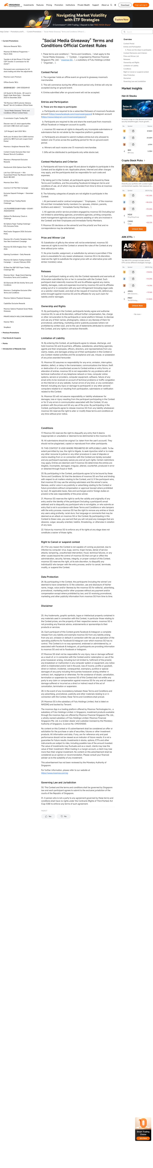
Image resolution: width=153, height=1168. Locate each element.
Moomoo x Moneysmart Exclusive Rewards (16, 160)
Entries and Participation (132, 47)
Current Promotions (33, 32)
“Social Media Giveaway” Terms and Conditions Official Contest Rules (17, 111)
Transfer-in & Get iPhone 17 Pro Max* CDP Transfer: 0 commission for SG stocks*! (17, 61)
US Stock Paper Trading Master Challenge (15, 202)
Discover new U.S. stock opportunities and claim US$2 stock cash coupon (17, 124)
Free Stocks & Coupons (12, 338)
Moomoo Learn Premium (12, 77)
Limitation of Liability (130, 66)
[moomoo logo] (12, 4)
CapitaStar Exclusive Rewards (14, 303)
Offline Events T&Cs (11, 82)
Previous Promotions (11, 333)
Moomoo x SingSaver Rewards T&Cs (17, 146)
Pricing (49, 5)
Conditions (127, 69)
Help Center (4, 32)
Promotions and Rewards (17, 32)
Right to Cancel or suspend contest (136, 72)
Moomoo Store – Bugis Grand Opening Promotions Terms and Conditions (17, 276)
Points (5, 343)
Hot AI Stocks (129, 95)
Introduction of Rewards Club (14, 349)
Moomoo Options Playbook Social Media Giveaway (18, 310)
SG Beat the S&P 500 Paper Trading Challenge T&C (17, 268)
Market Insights (132, 88)
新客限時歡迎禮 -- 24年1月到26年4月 (17, 88)
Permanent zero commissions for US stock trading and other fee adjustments (18, 70)
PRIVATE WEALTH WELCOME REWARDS (18, 316)
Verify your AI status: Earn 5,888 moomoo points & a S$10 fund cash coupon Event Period (19, 139)
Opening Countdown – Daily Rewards (17, 254)
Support (95, 5)
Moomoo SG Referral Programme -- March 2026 (16, 53)
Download (125, 5)
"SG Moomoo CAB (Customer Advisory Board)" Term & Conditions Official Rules (18, 104)
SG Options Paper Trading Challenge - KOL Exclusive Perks (17, 225)
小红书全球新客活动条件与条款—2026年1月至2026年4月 (18, 209)
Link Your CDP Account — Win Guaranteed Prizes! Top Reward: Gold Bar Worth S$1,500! (18, 174)
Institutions (70, 5)
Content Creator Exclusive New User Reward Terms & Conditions (17, 153)
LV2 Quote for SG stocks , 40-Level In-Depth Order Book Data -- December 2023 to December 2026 (17, 95)
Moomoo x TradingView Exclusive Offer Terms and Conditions (18, 291)
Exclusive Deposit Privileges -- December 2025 (18, 194)
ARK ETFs (127, 236)
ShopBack (7, 327)
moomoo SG (66, 59)
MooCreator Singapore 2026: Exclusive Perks (17, 232)
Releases (126, 59)
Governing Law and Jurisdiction (134, 81)
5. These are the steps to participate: (138, 50)
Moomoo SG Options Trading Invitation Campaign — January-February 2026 (17, 261)
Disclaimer (127, 78)
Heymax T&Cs (9, 322)
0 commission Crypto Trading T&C (16, 118)
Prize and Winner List (131, 56)
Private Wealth (84, 5)
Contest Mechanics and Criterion (135, 53)
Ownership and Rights (131, 62)
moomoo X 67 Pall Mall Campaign (16, 188)
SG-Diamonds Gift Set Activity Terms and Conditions (18, 284)
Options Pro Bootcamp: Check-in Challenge (15, 217)
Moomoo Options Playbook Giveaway (17, 298)
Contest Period (128, 43)
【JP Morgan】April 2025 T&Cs (15, 131)
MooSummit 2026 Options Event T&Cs (17, 167)
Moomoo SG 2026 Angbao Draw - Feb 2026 (17, 248)
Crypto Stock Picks (132, 160)
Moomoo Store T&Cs (11, 182)
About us (105, 5)
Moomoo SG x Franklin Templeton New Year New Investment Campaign (17, 240)
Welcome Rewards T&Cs (12, 46)
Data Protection (129, 75)
